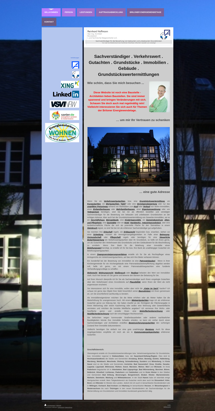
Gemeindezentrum (154, 220)
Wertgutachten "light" (116, 204)
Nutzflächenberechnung (98, 314)
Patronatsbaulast (147, 261)
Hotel (126, 223)
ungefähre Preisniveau (97, 206)
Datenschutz (68, 407)
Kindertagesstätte (133, 220)
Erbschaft (108, 232)
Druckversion (50, 405)
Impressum (61, 407)
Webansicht (167, 407)
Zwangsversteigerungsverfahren (112, 254)
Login (169, 405)
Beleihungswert (94, 248)
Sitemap (58, 405)
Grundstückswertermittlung (152, 201)
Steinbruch (92, 228)
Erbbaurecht (129, 232)
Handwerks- (135, 223)
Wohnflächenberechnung (151, 311)
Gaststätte (111, 223)
